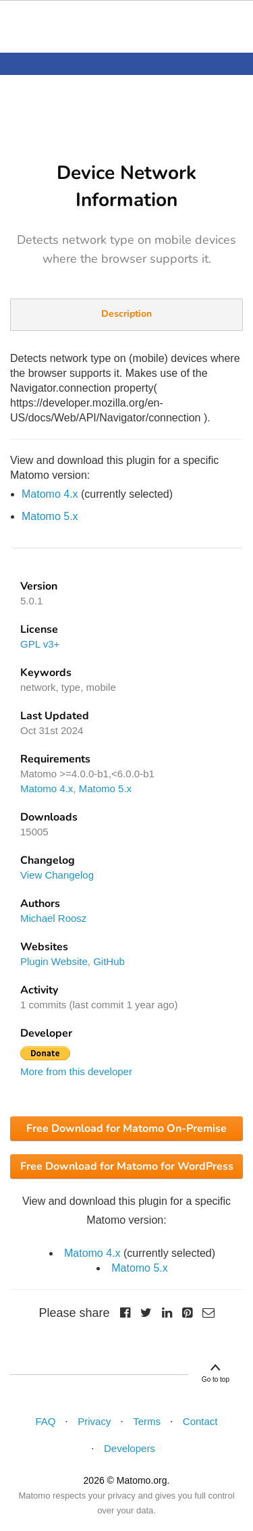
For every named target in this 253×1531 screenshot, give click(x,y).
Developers (129, 1448)
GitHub (109, 961)
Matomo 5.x (50, 516)
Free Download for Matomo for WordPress (126, 1166)
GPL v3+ (39, 644)
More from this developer (76, 1071)
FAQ (45, 1421)
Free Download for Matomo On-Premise (126, 1128)
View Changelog (57, 875)
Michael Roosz (53, 918)
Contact (200, 1421)
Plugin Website (54, 961)
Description (126, 313)
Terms (147, 1421)
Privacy (94, 1421)
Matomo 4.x (50, 494)
